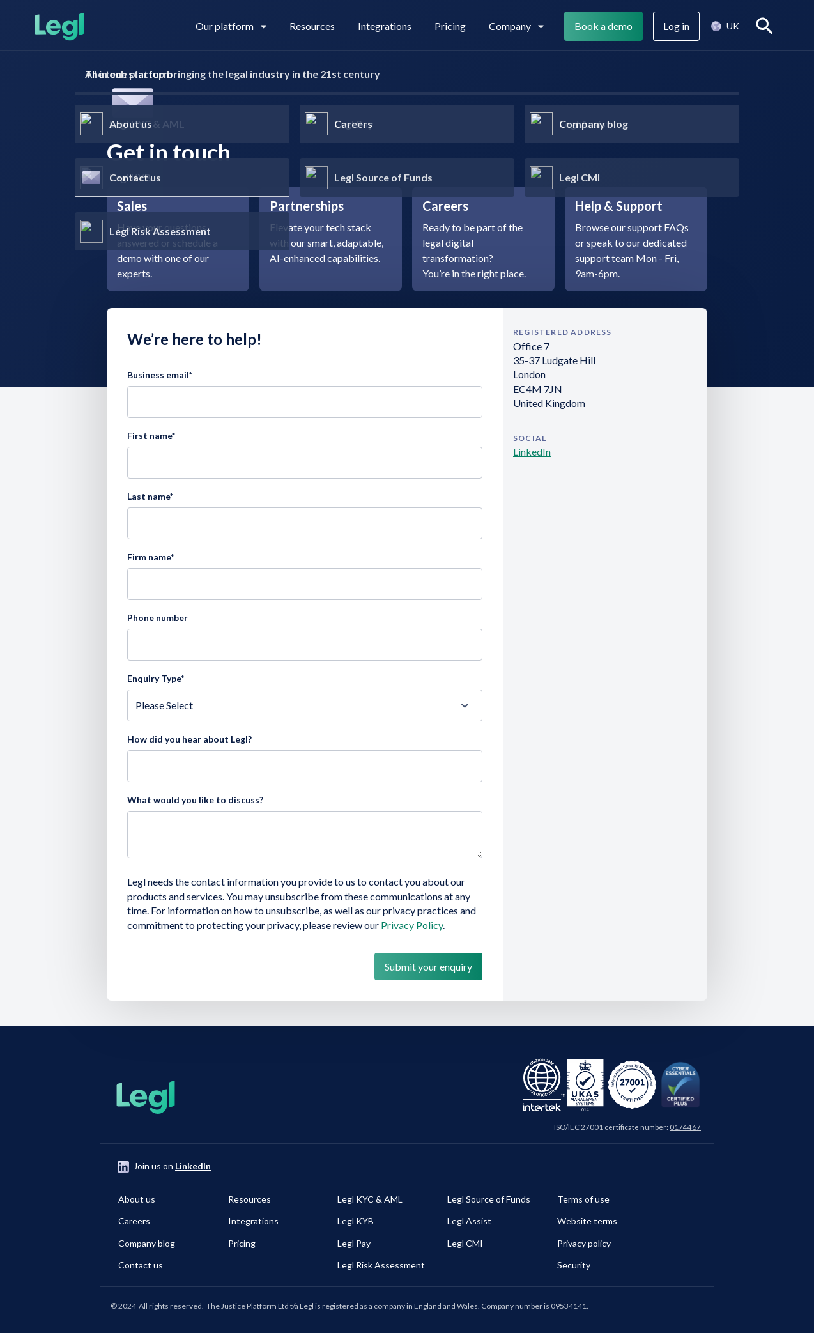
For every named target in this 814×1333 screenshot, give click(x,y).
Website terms (587, 1220)
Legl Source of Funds (488, 1199)
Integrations (384, 26)
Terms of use (583, 1199)
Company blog (146, 1243)
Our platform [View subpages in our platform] (231, 26)
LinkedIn (532, 451)
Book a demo (603, 26)
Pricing (450, 26)
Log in (676, 26)
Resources (312, 26)
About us (136, 1199)
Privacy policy (584, 1243)
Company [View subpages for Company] (516, 26)
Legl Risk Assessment (381, 1265)
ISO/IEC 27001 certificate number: (627, 1127)
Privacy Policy (412, 925)
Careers (134, 1220)
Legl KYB (355, 1220)
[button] (724, 26)
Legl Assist (469, 1220)
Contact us (140, 1265)
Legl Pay (354, 1243)
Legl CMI (465, 1243)
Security (573, 1265)
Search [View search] (766, 26)
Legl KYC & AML (370, 1199)
